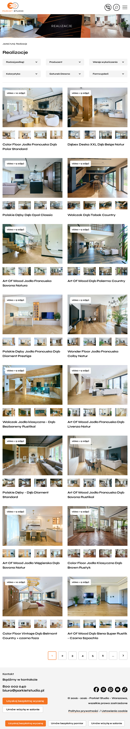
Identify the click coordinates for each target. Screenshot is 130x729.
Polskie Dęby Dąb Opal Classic (28, 215)
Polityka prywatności (83, 710)
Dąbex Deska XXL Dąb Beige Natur (96, 144)
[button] (22, 62)
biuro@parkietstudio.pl (23, 691)
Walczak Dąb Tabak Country (92, 215)
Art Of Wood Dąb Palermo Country (96, 281)
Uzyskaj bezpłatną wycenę (25, 701)
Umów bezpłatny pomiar (67, 723)
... (113, 655)
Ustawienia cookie (114, 710)
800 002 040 (14, 686)
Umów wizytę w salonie (22, 709)
